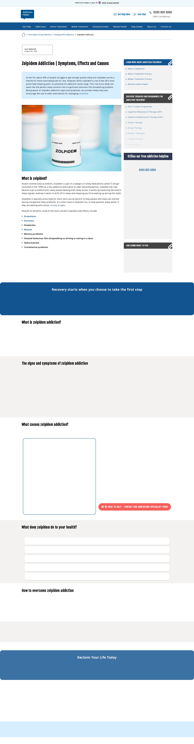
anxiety (53, 206)
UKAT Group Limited (110, 3)
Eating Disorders (101, 26)
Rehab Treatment (80, 26)
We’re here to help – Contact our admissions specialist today (135, 507)
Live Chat (142, 14)
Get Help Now (124, 14)
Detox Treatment (58, 26)
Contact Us (166, 26)
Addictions (40, 26)
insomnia (83, 93)
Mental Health (120, 26)
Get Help (27, 26)
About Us (151, 26)
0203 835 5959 (162, 12)
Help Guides (137, 26)
